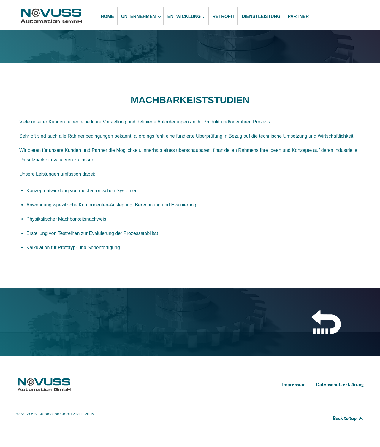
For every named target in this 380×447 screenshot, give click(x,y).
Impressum (293, 384)
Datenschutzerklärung (340, 384)
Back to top (348, 418)
